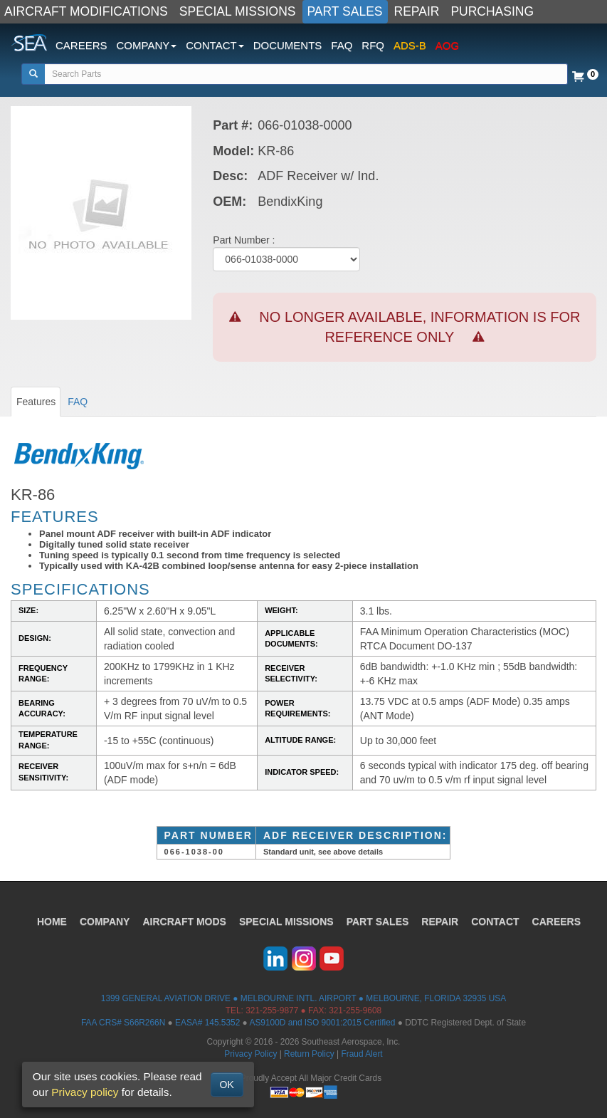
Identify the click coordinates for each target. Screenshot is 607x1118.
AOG (447, 45)
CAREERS (81, 45)
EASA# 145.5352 (207, 1023)
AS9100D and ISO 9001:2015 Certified (322, 1023)
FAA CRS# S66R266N (123, 1023)
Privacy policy (84, 1092)
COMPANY (105, 921)
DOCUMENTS (287, 45)
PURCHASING (492, 11)
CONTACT (495, 921)
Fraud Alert (361, 1054)
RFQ (372, 45)
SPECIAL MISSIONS (237, 11)
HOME (52, 921)
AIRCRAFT (184, 921)
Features (36, 401)
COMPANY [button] (147, 45)
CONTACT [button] (214, 45)
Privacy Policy (250, 1054)
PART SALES (345, 11)
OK (227, 1084)
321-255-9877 (272, 1010)
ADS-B (410, 45)
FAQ (341, 45)
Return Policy (309, 1054)
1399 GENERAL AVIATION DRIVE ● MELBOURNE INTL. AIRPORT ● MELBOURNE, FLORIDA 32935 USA (303, 998)
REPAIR (417, 11)
